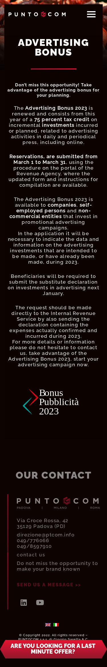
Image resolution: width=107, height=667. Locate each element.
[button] (53, 649)
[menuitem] (48, 624)
